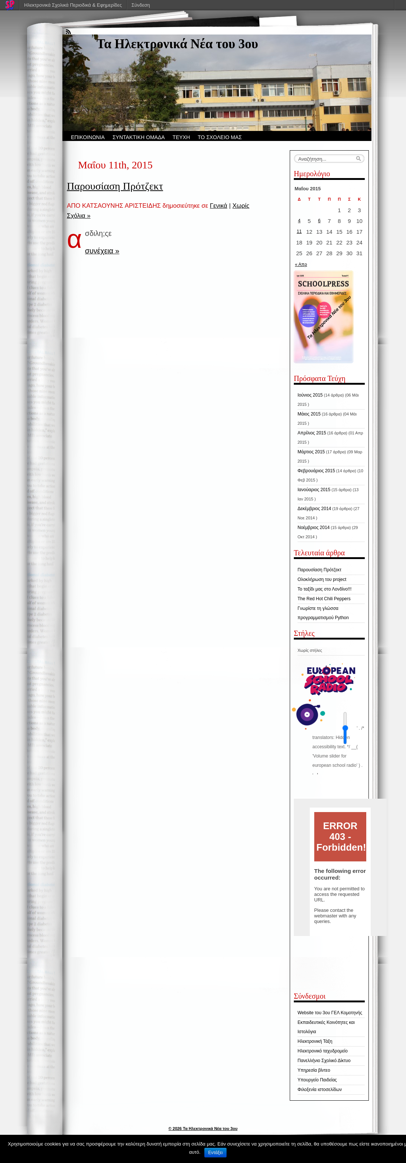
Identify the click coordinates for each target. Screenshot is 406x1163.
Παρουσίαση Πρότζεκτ (115, 186)
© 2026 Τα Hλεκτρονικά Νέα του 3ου (203, 1128)
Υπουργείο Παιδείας (317, 1079)
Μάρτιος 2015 (311, 451)
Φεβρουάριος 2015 (316, 470)
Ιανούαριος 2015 (314, 489)
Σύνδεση (140, 5)
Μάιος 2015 (309, 414)
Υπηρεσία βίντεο (314, 1070)
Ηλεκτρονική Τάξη (315, 1041)
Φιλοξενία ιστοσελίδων (320, 1089)
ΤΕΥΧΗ (181, 137)
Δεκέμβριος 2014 (314, 508)
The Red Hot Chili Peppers (324, 598)
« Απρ (301, 264)
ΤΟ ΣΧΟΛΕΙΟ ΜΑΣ (220, 137)
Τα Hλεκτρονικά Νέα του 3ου (177, 44)
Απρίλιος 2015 (312, 433)
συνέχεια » (102, 251)
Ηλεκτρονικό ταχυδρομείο (323, 1051)
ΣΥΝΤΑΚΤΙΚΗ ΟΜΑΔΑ (139, 137)
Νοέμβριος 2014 (313, 527)
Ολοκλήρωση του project (322, 579)
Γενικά (218, 205)
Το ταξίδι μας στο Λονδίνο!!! (324, 589)
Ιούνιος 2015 (310, 395)
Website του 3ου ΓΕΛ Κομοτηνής (330, 1012)
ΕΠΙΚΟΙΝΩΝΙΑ (88, 137)
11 (299, 231)
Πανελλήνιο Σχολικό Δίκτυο (324, 1060)
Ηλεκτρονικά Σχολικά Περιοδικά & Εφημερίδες (73, 5)
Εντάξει (215, 1152)
